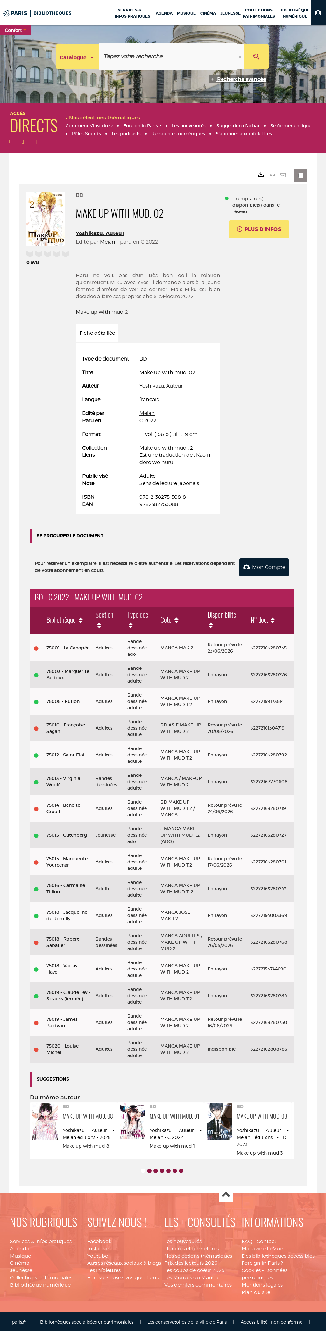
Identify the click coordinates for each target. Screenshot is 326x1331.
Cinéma (19, 1262)
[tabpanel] (148, 431)
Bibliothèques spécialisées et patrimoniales (86, 1320)
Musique (20, 1255)
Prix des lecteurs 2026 (190, 1262)
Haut (226, 1194)
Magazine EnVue (262, 1247)
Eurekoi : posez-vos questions (123, 1276)
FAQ (247, 1240)
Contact (266, 1240)
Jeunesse (21, 1269)
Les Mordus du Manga (191, 1276)
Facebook (99, 1240)
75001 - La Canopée (67, 647)
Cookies (251, 1269)
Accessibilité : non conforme (271, 1320)
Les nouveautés (183, 1240)
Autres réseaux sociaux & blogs (124, 1262)
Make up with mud (100, 312)
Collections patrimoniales (41, 1276)
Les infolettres (104, 1269)
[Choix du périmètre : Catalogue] (78, 56)
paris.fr (19, 1320)
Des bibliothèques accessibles (278, 1255)
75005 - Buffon (63, 700)
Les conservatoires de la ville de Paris (187, 1320)
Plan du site (256, 1291)
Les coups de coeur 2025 (194, 1269)
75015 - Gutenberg (66, 834)
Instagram (100, 1247)
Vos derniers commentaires (198, 1284)
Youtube (97, 1255)
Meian (108, 242)
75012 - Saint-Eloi (65, 754)
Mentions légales (262, 1284)
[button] (318, 12)
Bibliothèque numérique (40, 1284)
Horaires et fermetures (191, 1247)
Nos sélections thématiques (198, 1255)
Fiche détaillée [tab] (97, 333)
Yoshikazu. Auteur (100, 233)
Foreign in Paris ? (262, 1262)
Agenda (19, 1247)
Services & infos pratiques (41, 1240)
